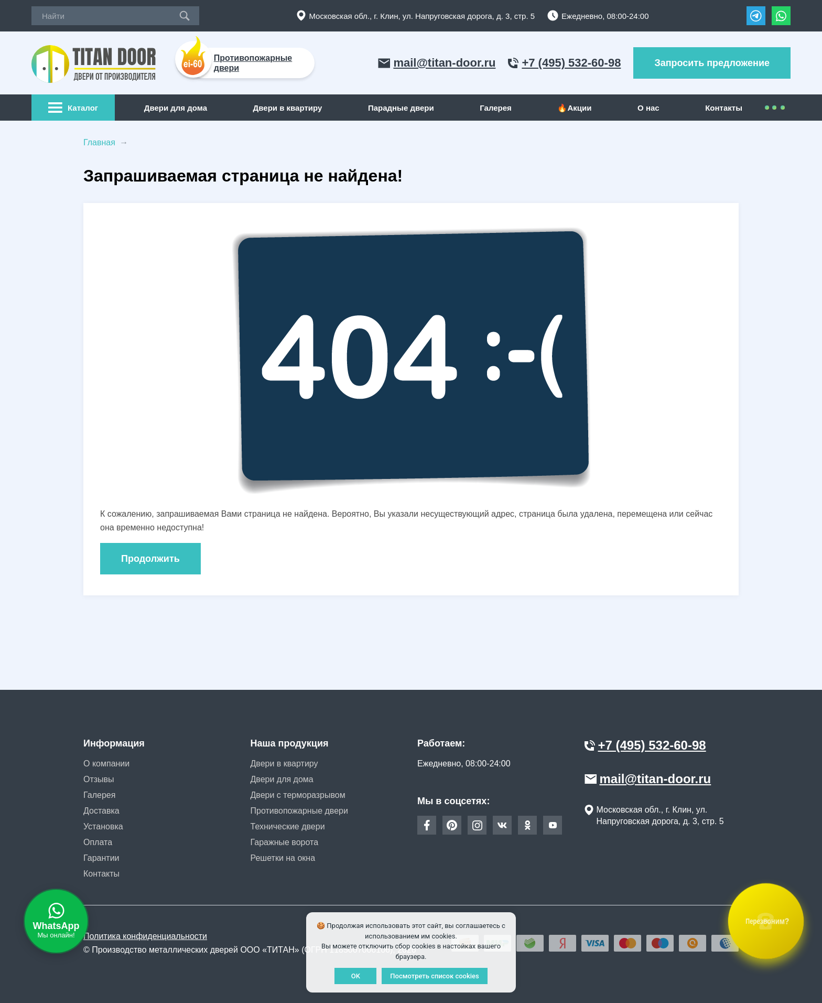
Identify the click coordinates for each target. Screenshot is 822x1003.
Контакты (723, 107)
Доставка (101, 810)
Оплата (97, 842)
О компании (106, 763)
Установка (103, 826)
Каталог (73, 107)
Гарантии (101, 857)
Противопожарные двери (299, 810)
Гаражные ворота (285, 842)
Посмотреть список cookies (434, 976)
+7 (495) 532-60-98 (564, 62)
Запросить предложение (712, 63)
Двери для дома (175, 107)
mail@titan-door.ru (436, 62)
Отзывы (98, 779)
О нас (648, 107)
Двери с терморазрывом (298, 795)
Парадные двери (401, 107)
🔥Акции (574, 107)
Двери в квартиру (287, 107)
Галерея (496, 107)
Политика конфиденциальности (145, 936)
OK (355, 976)
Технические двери (288, 826)
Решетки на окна (283, 857)
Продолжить (150, 558)
